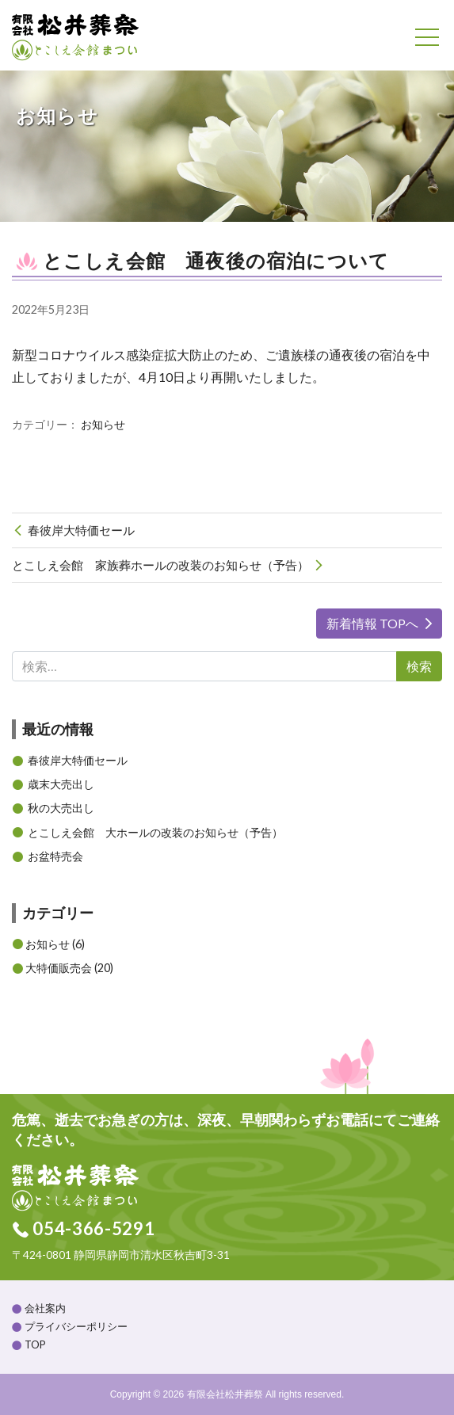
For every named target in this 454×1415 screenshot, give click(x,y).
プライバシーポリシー (76, 1326)
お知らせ (103, 424)
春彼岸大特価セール (81, 530)
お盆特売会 (55, 856)
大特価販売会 (58, 967)
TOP (35, 1344)
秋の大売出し (61, 807)
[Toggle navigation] (427, 37)
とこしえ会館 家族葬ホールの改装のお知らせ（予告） (160, 565)
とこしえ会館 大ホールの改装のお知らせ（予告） (155, 832)
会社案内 (45, 1308)
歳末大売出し (61, 784)
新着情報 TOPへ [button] (372, 623)
